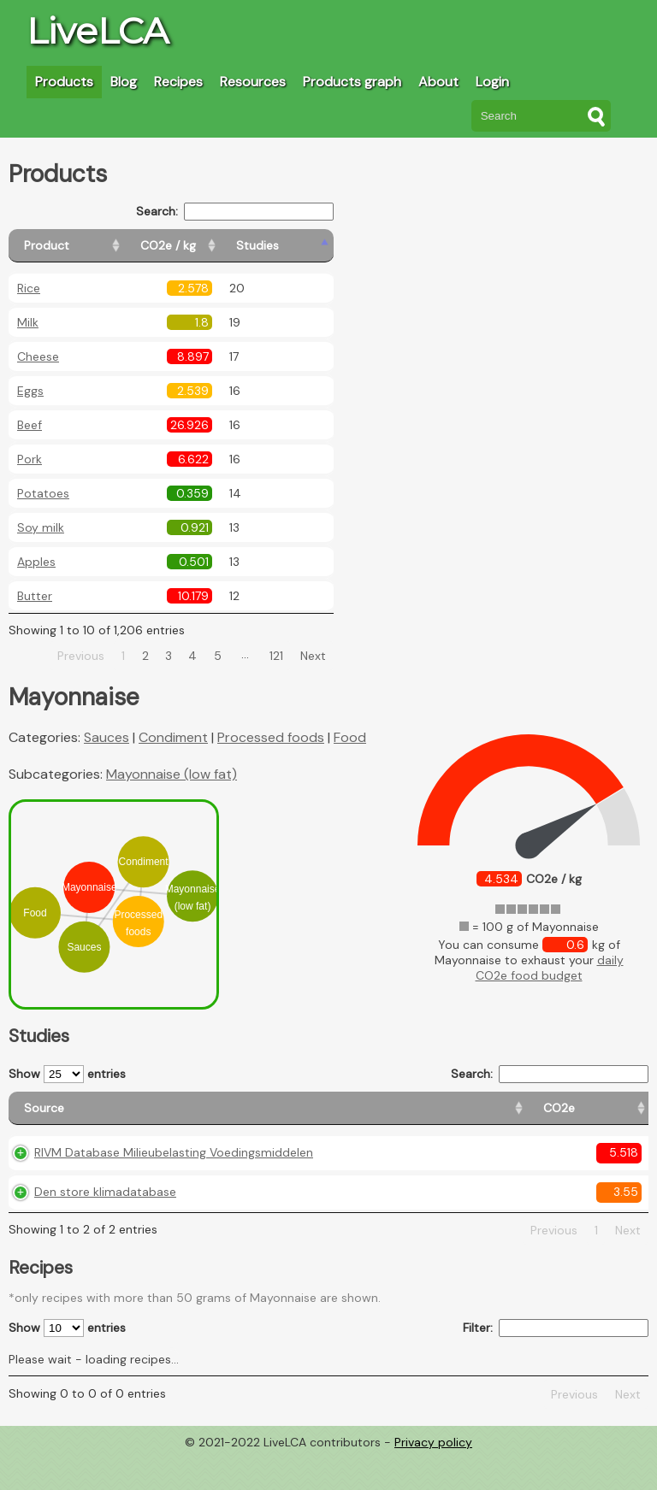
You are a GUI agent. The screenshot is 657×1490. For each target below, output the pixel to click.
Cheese (38, 356)
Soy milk (40, 527)
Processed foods (270, 737)
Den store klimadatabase (105, 1227)
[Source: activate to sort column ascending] (141, 1116)
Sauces (106, 737)
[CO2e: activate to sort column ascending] (304, 1116)
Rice (28, 288)
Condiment (173, 737)
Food (350, 737)
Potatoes (43, 493)
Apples (36, 561)
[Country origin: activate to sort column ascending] (386, 1116)
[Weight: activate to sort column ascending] (614, 1116)
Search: (235, 212)
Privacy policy (433, 1477)
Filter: (555, 1364)
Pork (29, 459)
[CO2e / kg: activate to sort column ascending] (211, 245)
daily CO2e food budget (550, 967)
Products (64, 82)
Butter (34, 596)
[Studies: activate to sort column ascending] (296, 245)
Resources (253, 82)
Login (492, 82)
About (438, 82)
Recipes (178, 82)
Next (313, 655)
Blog (123, 82)
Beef (29, 425)
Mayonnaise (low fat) (171, 774)
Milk (27, 322)
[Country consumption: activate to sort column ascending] (508, 1116)
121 (276, 655)
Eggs (30, 390)
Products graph (352, 82)
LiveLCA (98, 31)
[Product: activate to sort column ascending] (86, 245)
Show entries (67, 1074)
